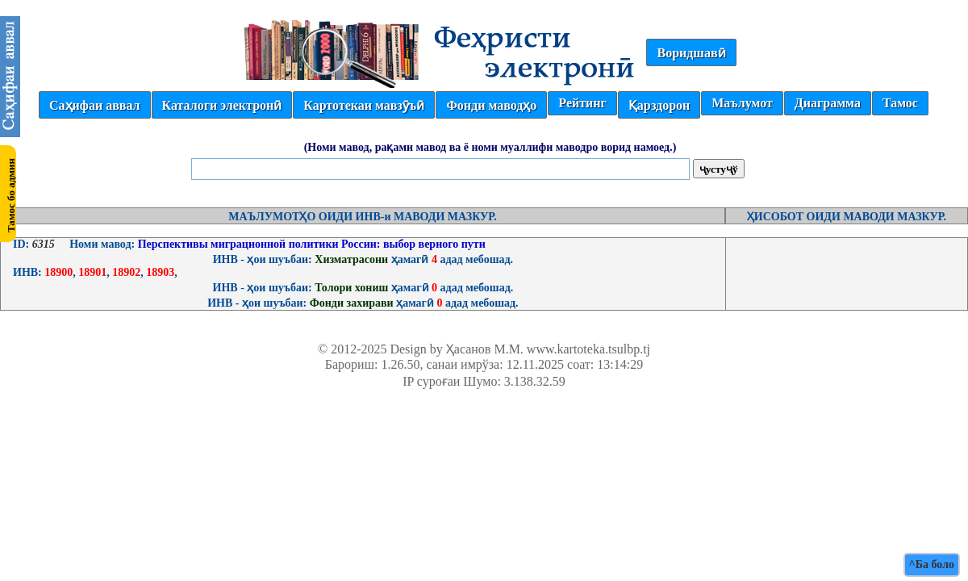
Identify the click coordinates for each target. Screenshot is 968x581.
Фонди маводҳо (491, 105)
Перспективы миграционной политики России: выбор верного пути (310, 244)
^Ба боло (931, 564)
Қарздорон (659, 105)
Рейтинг (582, 103)
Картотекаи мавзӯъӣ (363, 105)
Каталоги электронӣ (222, 105)
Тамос (900, 103)
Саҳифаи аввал (94, 105)
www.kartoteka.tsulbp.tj (588, 349)
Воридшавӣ (691, 53)
